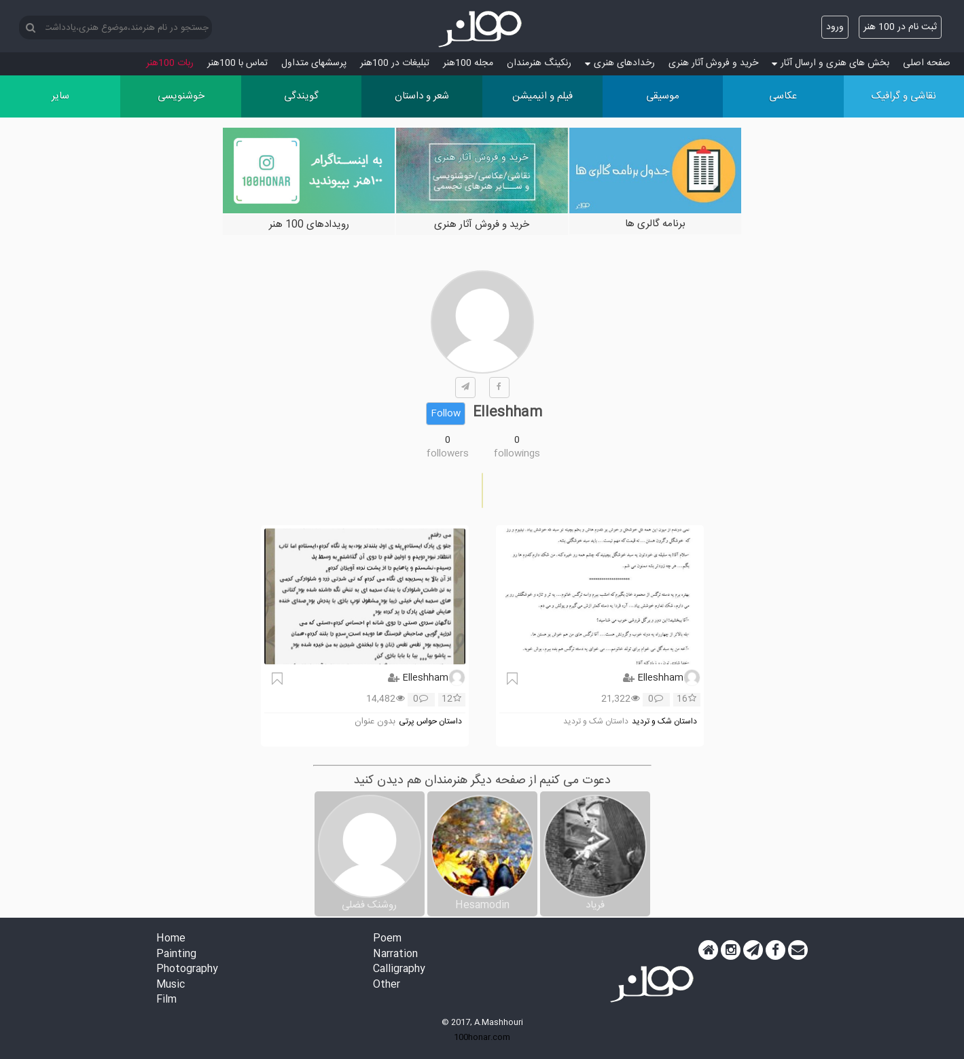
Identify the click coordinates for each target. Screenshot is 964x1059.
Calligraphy (399, 969)
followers (448, 454)
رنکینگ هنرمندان (539, 63)
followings (517, 454)
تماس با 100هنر (237, 63)
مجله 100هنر (468, 63)
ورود (835, 27)
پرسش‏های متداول (313, 63)
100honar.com (482, 1037)
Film (166, 1000)
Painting (176, 955)
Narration (395, 955)
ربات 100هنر (170, 63)
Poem (387, 939)
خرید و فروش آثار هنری (713, 63)
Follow (446, 414)
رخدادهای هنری (620, 63)
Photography (187, 969)
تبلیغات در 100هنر (394, 63)
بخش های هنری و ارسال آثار (830, 63)
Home (170, 939)
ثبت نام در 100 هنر (900, 27)
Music (170, 985)
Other (386, 985)
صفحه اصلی (926, 63)
